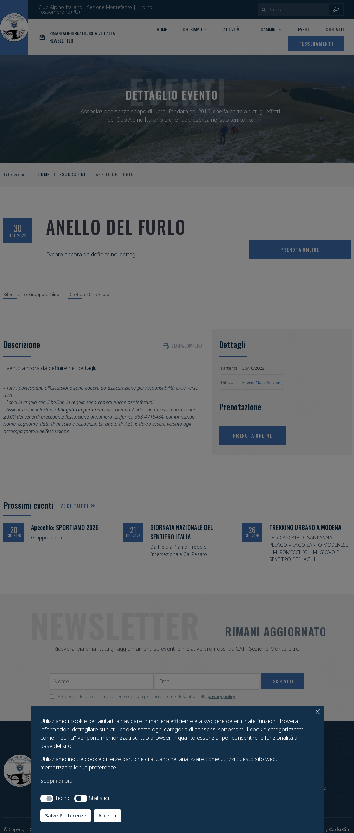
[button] (46, 798)
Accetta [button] (107, 815)
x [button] (317, 711)
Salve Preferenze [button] (66, 815)
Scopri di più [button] (56, 780)
